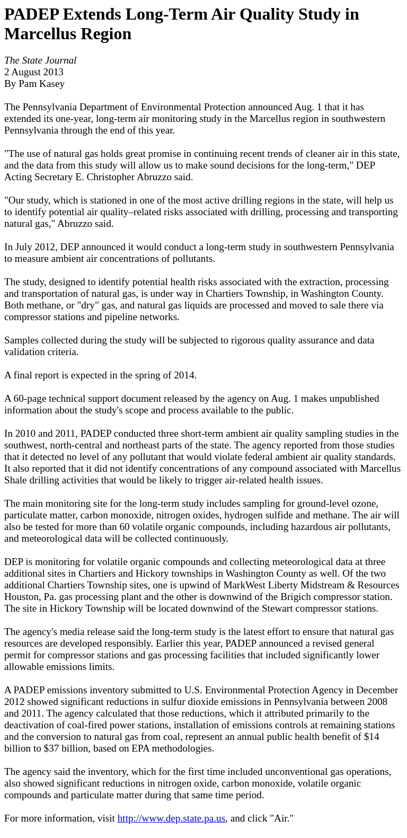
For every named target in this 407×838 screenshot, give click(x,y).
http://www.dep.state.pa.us (171, 818)
